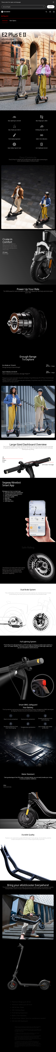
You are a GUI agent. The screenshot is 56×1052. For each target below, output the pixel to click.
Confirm (51, 6)
